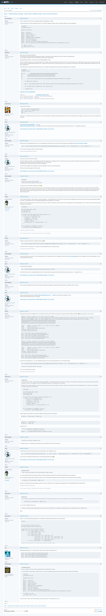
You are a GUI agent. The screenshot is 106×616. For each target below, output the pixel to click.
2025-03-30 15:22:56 (24, 196)
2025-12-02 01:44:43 (24, 563)
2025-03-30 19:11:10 (24, 238)
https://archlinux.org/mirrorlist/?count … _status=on (46, 295)
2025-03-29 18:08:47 (24, 52)
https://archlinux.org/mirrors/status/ (27, 125)
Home (65, 2)
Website (7, 210)
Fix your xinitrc (51, 171)
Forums (77, 2)
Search (12, 8)
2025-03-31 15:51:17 (24, 292)
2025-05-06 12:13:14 (24, 547)
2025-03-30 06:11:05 (24, 156)
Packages (71, 2)
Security (91, 2)
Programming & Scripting (16, 14)
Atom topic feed (99, 609)
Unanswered (99, 10)
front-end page (73, 256)
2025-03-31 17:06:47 (24, 311)
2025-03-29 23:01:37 (24, 122)
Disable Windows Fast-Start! (42, 171)
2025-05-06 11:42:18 (24, 516)
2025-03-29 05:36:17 (24, 18)
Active (95, 10)
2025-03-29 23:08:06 (24, 140)
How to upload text (23, 171)
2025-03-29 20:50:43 (24, 103)
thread (25, 21)
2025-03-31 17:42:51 (24, 376)
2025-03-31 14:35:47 (24, 282)
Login (21, 8)
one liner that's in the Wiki (81, 143)
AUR (96, 2)
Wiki (82, 2)
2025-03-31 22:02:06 (24, 448)
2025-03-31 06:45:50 (24, 263)
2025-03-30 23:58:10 (24, 253)
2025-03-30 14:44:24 (24, 176)
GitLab (86, 2)
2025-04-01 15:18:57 (24, 493)
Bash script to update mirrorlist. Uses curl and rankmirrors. (41, 14)
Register (16, 8)
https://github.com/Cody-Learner (42, 94)
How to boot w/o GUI (32, 171)
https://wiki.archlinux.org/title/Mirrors (27, 91)
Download (101, 2)
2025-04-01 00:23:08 (24, 467)
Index (5, 8)
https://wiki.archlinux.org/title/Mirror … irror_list (30, 124)
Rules (8, 8)
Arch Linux (7, 2)
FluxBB (100, 611)
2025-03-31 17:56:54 (24, 437)
